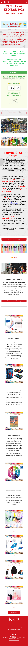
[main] (14, 9)
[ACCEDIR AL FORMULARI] (14, 113)
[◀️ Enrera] (14, 257)
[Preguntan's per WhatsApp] (14, 301)
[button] (2, 2)
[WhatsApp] (14, 612)
